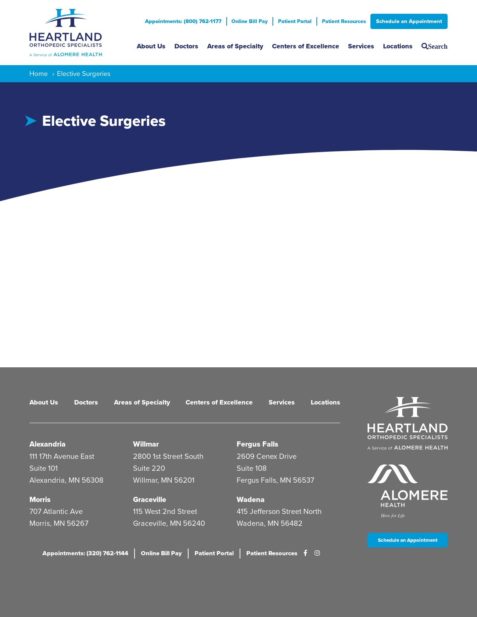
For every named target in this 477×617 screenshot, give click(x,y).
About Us (151, 46)
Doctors (186, 46)
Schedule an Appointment (409, 21)
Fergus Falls (258, 443)
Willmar (146, 443)
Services (361, 46)
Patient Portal (293, 21)
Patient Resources (343, 21)
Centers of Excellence (305, 46)
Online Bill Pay (246, 21)
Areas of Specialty (235, 46)
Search (438, 46)
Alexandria (47, 443)
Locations (398, 46)
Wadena (251, 498)
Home (38, 73)
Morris (40, 498)
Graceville (150, 498)
